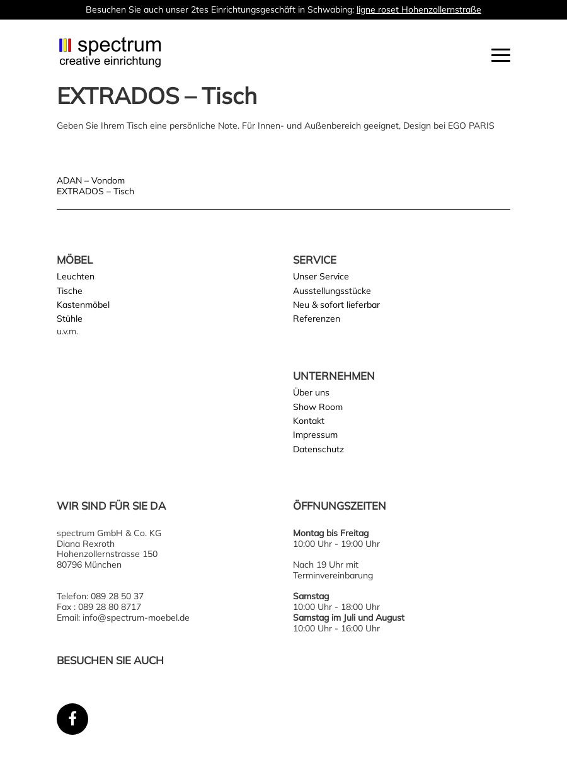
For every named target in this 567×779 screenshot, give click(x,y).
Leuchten (75, 276)
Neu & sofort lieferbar (336, 304)
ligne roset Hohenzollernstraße (419, 9)
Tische (70, 290)
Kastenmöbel (83, 304)
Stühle (70, 318)
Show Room (318, 407)
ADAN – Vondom (91, 180)
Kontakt (308, 420)
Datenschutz (318, 449)
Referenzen (316, 318)
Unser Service (321, 276)
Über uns (311, 392)
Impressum (315, 434)
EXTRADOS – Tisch (95, 191)
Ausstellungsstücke (332, 290)
